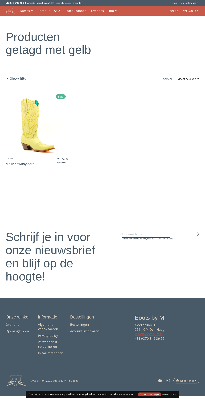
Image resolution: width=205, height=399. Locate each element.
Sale (56, 12)
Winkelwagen (188, 12)
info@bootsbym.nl (149, 337)
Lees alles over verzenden (69, 2)
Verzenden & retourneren (47, 347)
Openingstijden (17, 334)
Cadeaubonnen (73, 12)
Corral (10, 162)
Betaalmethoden (50, 356)
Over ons (93, 12)
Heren (44, 12)
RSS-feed (73, 384)
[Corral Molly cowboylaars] (37, 125)
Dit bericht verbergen (150, 394)
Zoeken (167, 12)
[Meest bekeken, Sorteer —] (188, 82)
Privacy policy (48, 338)
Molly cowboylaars (20, 167)
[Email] (161, 238)
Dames (28, 12)
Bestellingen (79, 327)
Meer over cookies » (169, 394)
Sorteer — (169, 82)
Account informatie (84, 334)
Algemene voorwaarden (48, 329)
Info (108, 12)
